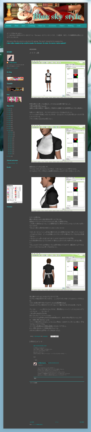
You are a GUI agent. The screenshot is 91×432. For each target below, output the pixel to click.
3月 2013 (10, 149)
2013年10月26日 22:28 (53, 363)
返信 (35, 357)
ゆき (35, 345)
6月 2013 (10, 144)
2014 (9, 128)
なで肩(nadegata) (42, 363)
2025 (9, 108)
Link (78, 26)
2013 (9, 130)
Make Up (41, 26)
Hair (23, 26)
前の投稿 (82, 422)
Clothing (32, 26)
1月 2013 (10, 153)
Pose (16, 26)
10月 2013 (10, 136)
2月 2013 (10, 151)
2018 (9, 120)
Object (62, 26)
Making (70, 26)
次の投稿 (32, 422)
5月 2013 (10, 146)
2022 (9, 112)
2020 (9, 116)
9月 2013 (10, 138)
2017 (9, 122)
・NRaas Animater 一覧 (12, 163)
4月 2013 (10, 147)
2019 (9, 118)
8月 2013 (10, 140)
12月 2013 (10, 132)
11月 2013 (10, 134)
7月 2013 (10, 142)
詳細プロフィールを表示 (12, 68)
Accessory (52, 26)
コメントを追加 (33, 382)
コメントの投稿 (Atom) (37, 424)
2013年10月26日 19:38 (41, 345)
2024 (9, 110)
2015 (9, 126)
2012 (9, 156)
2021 (9, 114)
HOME (8, 26)
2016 (9, 124)
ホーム (56, 422)
